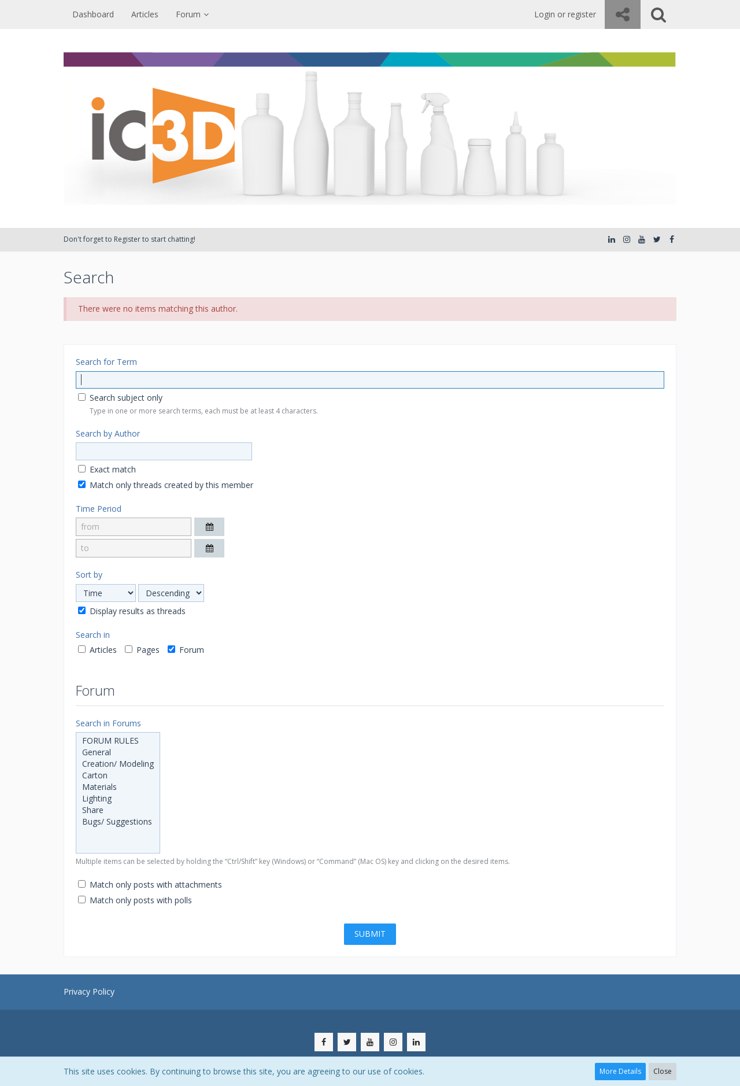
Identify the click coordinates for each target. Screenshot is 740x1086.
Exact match (107, 469)
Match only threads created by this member (165, 484)
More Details (620, 1071)
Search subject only (120, 397)
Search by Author (108, 433)
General (118, 752)
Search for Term (106, 361)
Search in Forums (108, 723)
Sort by (89, 574)
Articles (97, 649)
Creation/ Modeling (118, 764)
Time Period (98, 508)
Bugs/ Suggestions (118, 822)
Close (662, 1071)
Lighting (118, 798)
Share (118, 810)
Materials (118, 787)
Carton (118, 775)
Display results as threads (132, 610)
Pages (142, 649)
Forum (186, 649)
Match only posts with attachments (150, 884)
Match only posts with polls (135, 900)
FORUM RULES (118, 741)
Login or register (565, 14)
